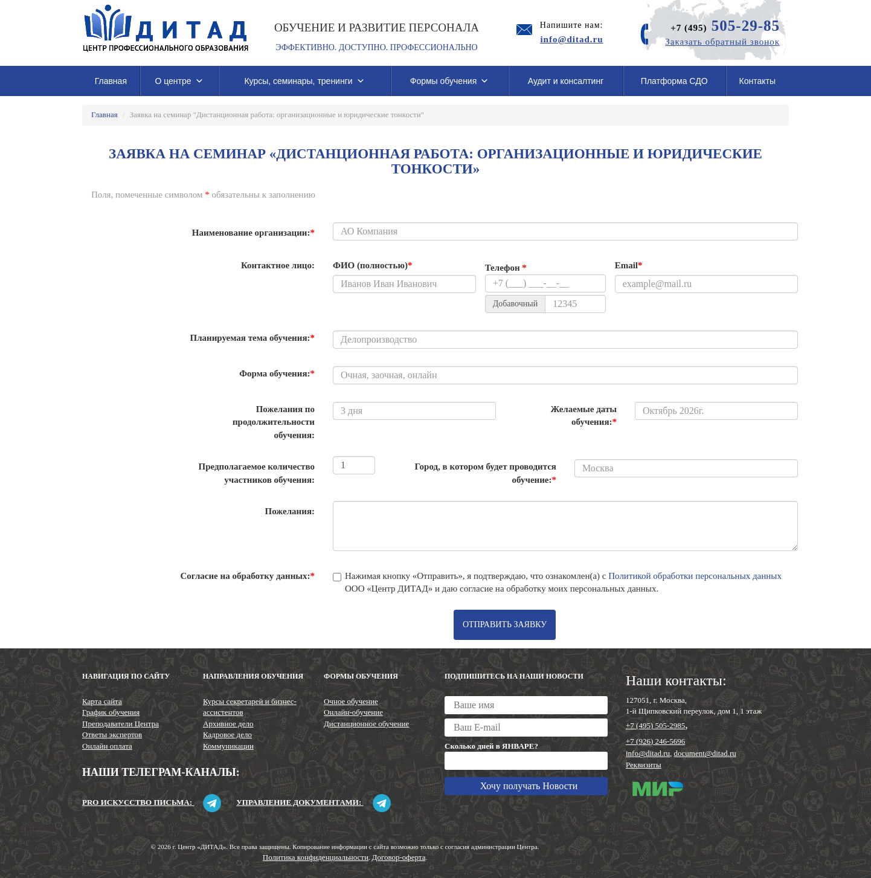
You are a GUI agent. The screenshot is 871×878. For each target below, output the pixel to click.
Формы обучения (449, 81)
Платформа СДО (674, 81)
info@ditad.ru (648, 753)
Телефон (506, 268)
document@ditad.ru (705, 753)
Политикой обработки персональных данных (695, 576)
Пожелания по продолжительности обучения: (274, 422)
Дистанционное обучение (366, 723)
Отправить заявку (505, 624)
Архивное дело (228, 723)
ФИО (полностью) (372, 265)
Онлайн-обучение (353, 712)
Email (629, 265)
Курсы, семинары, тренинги (304, 81)
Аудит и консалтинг (566, 81)
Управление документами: (313, 802)
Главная (111, 81)
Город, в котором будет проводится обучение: (485, 473)
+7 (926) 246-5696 (655, 741)
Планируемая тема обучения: (252, 338)
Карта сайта (102, 701)
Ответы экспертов (112, 734)
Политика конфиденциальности (315, 857)
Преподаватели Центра (120, 723)
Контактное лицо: (278, 265)
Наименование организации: (253, 232)
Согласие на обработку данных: (248, 576)
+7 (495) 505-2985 (655, 725)
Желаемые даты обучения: (584, 415)
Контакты (757, 81)
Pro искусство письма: (151, 802)
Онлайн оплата (107, 745)
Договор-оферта (399, 857)
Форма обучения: (277, 373)
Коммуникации (228, 745)
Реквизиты (643, 764)
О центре (179, 81)
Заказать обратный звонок (722, 42)
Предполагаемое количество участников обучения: (257, 473)
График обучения (111, 712)
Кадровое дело (227, 734)
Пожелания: (290, 511)
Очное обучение (351, 701)
